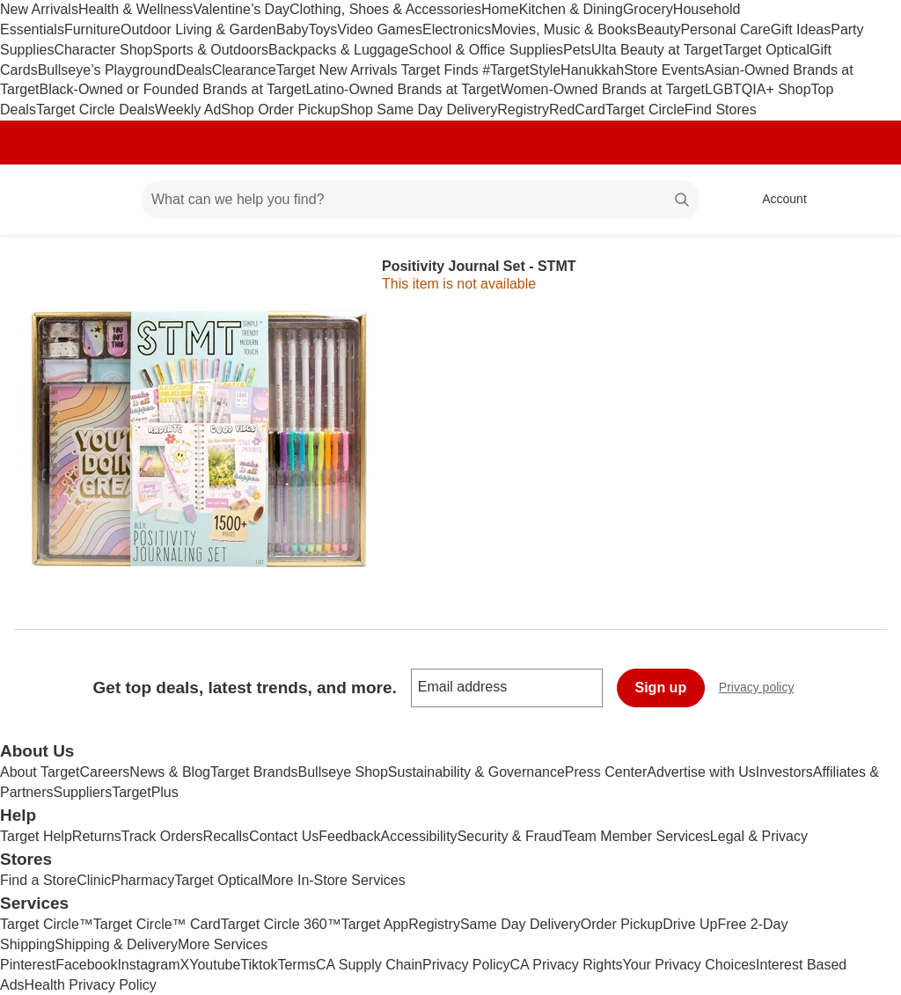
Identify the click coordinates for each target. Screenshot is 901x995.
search (683, 201)
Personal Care (725, 29)
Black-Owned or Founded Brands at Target (172, 89)
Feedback (349, 836)
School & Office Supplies (485, 49)
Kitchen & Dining (571, 9)
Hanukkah (592, 69)
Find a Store (38, 880)
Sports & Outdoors (210, 49)
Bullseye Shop (343, 772)
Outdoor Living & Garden (198, 29)
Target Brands (254, 772)
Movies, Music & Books (563, 29)
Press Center (606, 772)
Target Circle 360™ (281, 924)
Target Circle (645, 109)
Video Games (379, 29)
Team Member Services (636, 836)
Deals (194, 69)
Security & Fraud (510, 836)
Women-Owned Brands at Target (603, 89)
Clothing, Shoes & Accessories (385, 9)
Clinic (94, 880)
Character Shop (103, 49)
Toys (322, 29)
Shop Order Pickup (280, 109)
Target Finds (441, 69)
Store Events (664, 69)
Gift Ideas (801, 29)
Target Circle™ (46, 924)
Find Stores (721, 109)
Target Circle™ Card (157, 924)
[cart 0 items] (864, 199)
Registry (523, 109)
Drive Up (690, 924)
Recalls (226, 836)
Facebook (86, 964)
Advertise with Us (701, 772)
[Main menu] (100, 199)
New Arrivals (39, 9)
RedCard (577, 109)
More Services (222, 944)
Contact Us (284, 836)
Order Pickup (622, 924)
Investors (784, 772)
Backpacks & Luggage (338, 49)
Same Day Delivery (520, 924)
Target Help (36, 836)
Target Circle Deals (95, 109)
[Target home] (39, 200)
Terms (296, 964)
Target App (375, 924)
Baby (292, 29)
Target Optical (765, 49)
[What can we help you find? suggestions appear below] (420, 199)
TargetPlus (145, 792)
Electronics (456, 29)
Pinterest (27, 964)
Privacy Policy (466, 964)
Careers (104, 772)
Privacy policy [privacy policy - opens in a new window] (764, 689)
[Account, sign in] (776, 199)
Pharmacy (142, 880)
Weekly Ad (188, 109)
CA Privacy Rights (566, 964)
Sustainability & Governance (476, 772)
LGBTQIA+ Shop (758, 89)
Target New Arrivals (338, 69)
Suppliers (82, 792)
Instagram (148, 964)
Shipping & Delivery (116, 944)
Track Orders (162, 836)
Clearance (244, 69)
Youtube (214, 964)
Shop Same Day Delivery (419, 109)
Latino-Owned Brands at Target (402, 89)
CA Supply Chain (369, 964)
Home (500, 9)
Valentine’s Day (241, 9)
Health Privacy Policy (91, 984)
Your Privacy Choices (689, 964)
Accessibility (418, 836)
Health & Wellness (135, 9)
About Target (39, 772)
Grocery (648, 9)
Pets (577, 49)
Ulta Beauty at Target (656, 49)
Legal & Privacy (759, 836)
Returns (96, 836)
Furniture (92, 29)
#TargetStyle (521, 69)
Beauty (659, 29)
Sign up (661, 687)
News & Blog (169, 772)
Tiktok (258, 964)
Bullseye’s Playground (107, 69)
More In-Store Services (333, 880)
